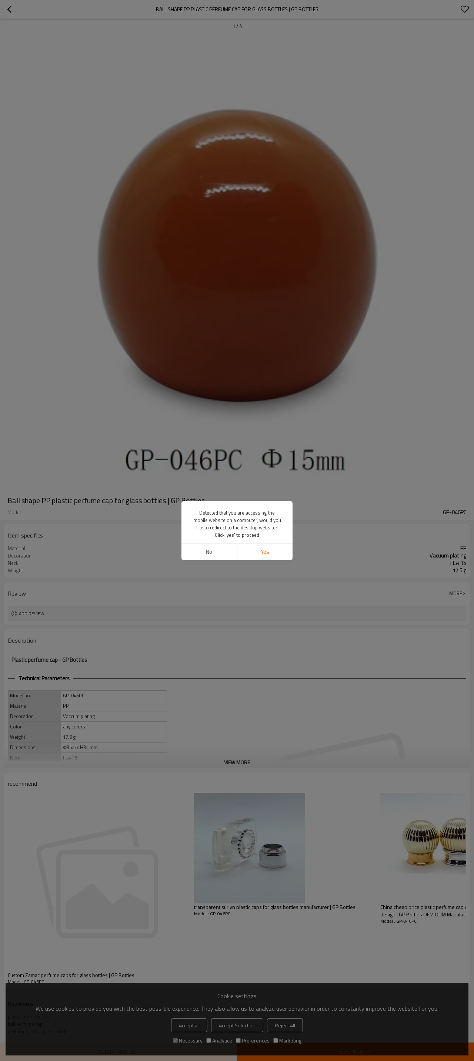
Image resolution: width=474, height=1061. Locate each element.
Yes (265, 552)
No (209, 552)
